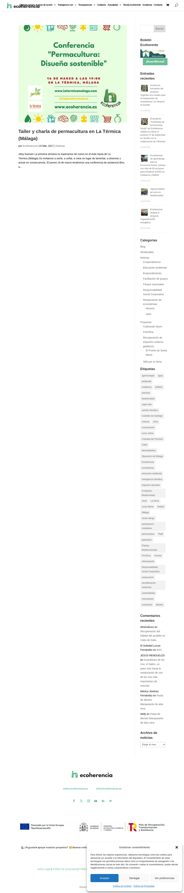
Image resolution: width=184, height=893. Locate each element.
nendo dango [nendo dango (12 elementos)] (148, 518)
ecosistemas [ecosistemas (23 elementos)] (148, 468)
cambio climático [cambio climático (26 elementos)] (150, 410)
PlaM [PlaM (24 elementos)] (160, 534)
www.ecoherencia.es (75, 788)
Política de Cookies (122, 886)
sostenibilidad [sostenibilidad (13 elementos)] (148, 593)
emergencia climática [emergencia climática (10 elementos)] (152, 479)
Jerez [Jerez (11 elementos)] (144, 501)
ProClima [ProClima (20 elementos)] (146, 555)
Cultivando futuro (152, 326)
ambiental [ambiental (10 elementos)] (146, 381)
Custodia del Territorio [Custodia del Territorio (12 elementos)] (152, 439)
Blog (142, 246)
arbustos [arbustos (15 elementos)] (146, 393)
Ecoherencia (30, 145)
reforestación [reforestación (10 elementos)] (148, 561)
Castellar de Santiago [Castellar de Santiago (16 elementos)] (152, 416)
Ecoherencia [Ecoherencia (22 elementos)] (148, 462)
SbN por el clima (152, 361)
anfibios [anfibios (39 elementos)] (158, 387)
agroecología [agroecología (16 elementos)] (148, 375)
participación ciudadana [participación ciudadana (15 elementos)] (148, 526)
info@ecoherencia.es (108, 788)
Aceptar (104, 878)
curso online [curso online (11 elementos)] (148, 433)
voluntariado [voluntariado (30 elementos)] (148, 599)
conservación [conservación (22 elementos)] (148, 427)
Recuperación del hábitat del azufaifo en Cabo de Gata (152, 635)
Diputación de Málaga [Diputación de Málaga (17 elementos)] (152, 456)
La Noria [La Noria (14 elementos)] (155, 501)
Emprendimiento (152, 273)
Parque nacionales (153, 284)
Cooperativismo (152, 262)
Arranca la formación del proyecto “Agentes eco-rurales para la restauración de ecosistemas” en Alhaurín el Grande (153, 95)
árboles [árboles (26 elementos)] (159, 604)
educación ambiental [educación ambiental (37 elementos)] (152, 473)
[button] (177, 847)
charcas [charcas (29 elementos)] (145, 421)
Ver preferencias (164, 878)
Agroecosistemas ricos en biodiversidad (157, 192)
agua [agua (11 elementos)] (160, 375)
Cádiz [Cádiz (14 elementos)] (144, 444)
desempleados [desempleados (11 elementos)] (149, 450)
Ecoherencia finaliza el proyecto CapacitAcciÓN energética (151, 216)
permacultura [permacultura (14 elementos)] (148, 534)
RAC (159, 649)
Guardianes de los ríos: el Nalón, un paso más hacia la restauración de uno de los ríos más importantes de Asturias (152, 672)
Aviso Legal (44, 869)
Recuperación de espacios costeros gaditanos (153, 342)
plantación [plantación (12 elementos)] (147, 540)
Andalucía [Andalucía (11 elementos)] (146, 387)
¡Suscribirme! (155, 61)
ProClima (148, 332)
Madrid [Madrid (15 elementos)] (160, 506)
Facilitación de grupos (155, 278)
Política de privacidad (65, 869)
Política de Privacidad (143, 886)
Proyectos (146, 322)
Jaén (148, 314)
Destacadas (147, 252)
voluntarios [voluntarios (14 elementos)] (147, 604)
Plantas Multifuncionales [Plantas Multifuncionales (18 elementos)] (149, 547)
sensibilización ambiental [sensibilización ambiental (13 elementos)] (149, 585)
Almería (150, 308)
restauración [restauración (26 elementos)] (148, 577)
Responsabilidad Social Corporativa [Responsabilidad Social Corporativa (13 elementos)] (151, 569)
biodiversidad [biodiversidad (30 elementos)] (148, 398)
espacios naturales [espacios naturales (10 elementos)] (151, 485)
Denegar (134, 878)
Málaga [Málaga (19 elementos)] (145, 512)
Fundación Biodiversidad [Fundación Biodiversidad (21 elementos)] (148, 493)
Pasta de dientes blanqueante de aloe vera (151, 718)
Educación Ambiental (155, 267)
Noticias (60, 145)
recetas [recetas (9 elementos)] (157, 555)
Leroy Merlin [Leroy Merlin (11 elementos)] (148, 506)
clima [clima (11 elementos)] (155, 421)
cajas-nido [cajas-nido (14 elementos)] (147, 404)
